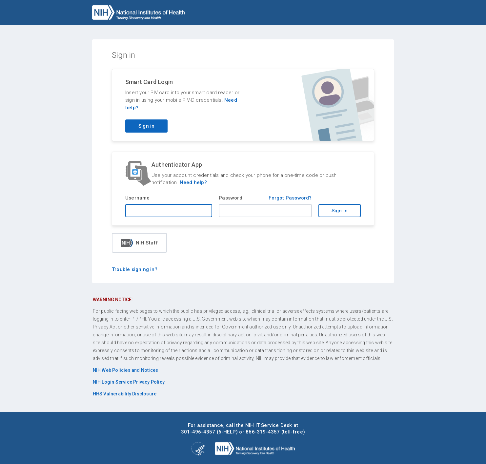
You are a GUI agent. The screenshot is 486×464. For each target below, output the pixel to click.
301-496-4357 (198, 432)
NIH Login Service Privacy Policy (129, 382)
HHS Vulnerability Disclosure (125, 393)
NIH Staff (139, 243)
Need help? (193, 182)
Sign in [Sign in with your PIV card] (146, 126)
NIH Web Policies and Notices (125, 370)
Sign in (340, 211)
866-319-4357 (263, 432)
